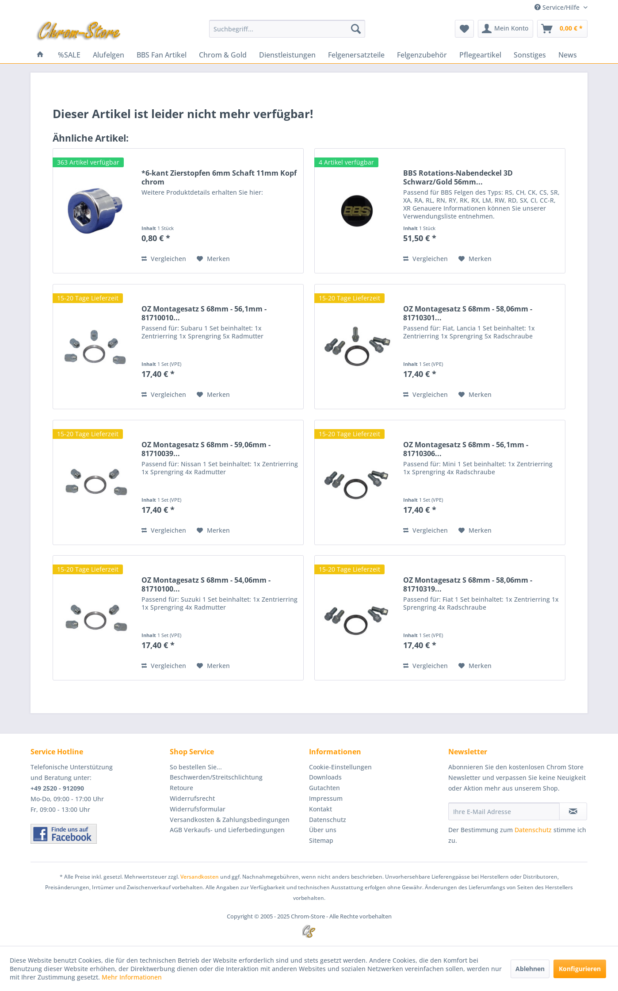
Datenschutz (327, 819)
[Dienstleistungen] (287, 54)
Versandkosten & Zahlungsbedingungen (230, 819)
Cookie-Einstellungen (340, 767)
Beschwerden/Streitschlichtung (216, 777)
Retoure (181, 788)
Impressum (326, 798)
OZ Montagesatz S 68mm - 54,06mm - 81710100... (206, 584)
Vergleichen (163, 258)
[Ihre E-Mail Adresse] (504, 811)
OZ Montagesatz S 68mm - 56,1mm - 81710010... (204, 313)
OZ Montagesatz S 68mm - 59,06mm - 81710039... (206, 449)
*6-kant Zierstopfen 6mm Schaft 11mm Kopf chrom (219, 177)
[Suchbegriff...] (287, 29)
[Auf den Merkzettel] (213, 259)
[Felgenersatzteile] (356, 54)
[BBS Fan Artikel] (161, 54)
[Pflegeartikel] (480, 54)
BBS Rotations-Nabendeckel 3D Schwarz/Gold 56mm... (458, 177)
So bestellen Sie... (196, 767)
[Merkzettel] (464, 29)
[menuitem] (287, 29)
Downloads (325, 777)
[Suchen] (356, 29)
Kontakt (320, 809)
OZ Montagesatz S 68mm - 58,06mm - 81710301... (467, 313)
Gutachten (324, 788)
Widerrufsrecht (192, 798)
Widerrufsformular (197, 809)
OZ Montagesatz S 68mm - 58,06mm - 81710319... (467, 584)
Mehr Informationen (132, 977)
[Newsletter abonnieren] (573, 811)
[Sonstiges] (529, 54)
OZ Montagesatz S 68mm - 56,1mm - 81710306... (465, 449)
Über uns (322, 830)
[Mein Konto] (505, 29)
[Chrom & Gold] (223, 54)
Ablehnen (530, 968)
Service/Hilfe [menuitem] (557, 7)
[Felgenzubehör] (422, 54)
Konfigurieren (580, 968)
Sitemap (321, 840)
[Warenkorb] (562, 29)
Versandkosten (199, 876)
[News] (567, 54)
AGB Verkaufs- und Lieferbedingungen (227, 830)
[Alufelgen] (108, 54)
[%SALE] (69, 54)
